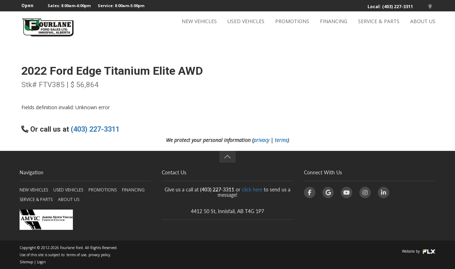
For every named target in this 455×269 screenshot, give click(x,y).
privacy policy (99, 254)
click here (252, 189)
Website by (418, 251)
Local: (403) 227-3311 (390, 7)
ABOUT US (422, 27)
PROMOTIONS (292, 27)
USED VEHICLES (246, 27)
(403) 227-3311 (95, 129)
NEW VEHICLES (199, 27)
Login (41, 261)
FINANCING (333, 27)
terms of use (76, 254)
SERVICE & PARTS (379, 27)
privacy (261, 140)
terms (281, 140)
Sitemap (26, 261)
